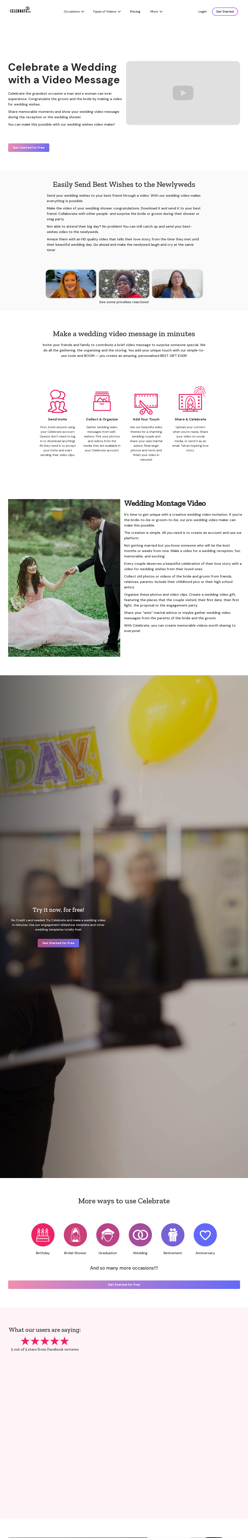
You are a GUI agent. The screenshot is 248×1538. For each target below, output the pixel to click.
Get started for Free (29, 147)
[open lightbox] (71, 284)
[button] (74, 11)
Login (203, 11)
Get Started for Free (58, 943)
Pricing (135, 11)
